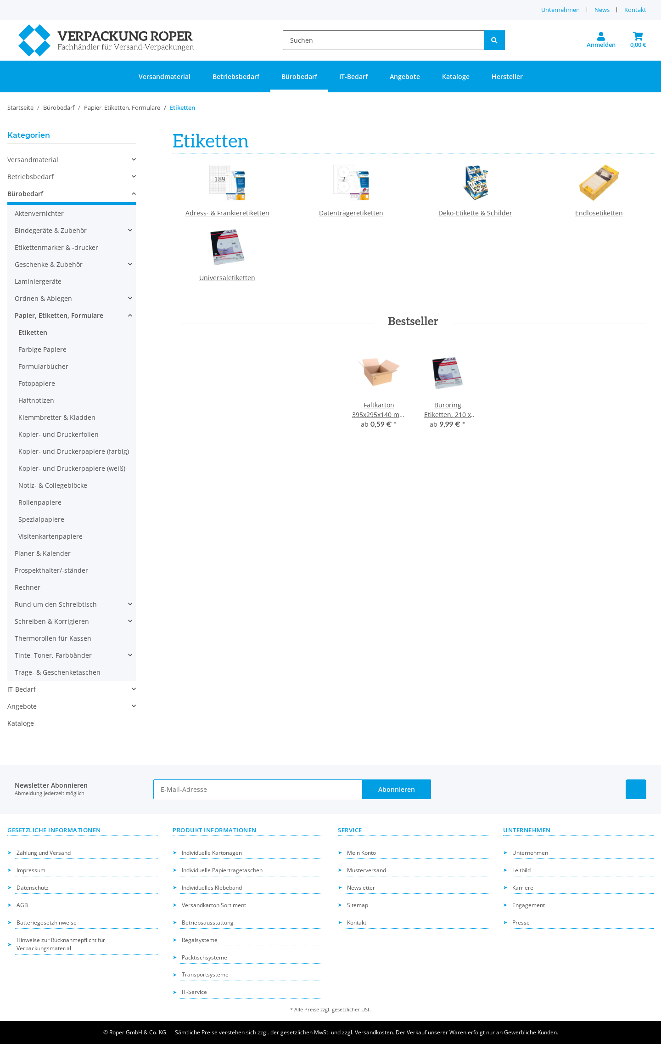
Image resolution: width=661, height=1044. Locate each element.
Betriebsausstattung (208, 922)
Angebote (22, 706)
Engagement (528, 905)
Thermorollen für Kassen (53, 638)
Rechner (27, 587)
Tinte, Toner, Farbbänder (53, 655)
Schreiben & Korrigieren (52, 621)
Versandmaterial (32, 159)
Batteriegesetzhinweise (47, 922)
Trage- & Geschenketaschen (58, 672)
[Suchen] (383, 40)
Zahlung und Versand (44, 853)
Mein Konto (361, 853)
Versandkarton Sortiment (214, 905)
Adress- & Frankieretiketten (227, 213)
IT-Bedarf (21, 689)
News (602, 10)
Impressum (31, 870)
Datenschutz (33, 888)
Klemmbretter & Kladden (56, 417)
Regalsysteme (200, 940)
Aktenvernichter (39, 213)
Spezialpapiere (41, 519)
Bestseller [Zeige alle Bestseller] (413, 322)
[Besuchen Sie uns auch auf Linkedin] (636, 789)
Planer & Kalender (43, 553)
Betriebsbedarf (30, 176)
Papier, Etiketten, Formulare (59, 315)
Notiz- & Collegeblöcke (52, 485)
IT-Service (194, 992)
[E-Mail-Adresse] (257, 789)
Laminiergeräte (38, 281)
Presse (521, 922)
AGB (22, 905)
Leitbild (521, 870)
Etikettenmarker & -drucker (56, 247)
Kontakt (635, 10)
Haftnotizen (36, 400)
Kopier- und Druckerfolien (58, 434)
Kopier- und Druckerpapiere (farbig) (73, 451)
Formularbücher (43, 366)
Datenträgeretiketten (351, 213)
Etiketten (32, 332)
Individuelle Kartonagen (212, 853)
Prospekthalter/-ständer (51, 570)
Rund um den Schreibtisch (56, 604)
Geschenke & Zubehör (49, 264)
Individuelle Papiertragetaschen (222, 870)
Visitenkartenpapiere (50, 536)
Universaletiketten (227, 277)
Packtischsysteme (204, 957)
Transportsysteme (205, 974)
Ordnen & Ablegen (43, 298)
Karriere (522, 888)
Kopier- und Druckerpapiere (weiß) (71, 468)
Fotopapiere (36, 383)
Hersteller (507, 76)
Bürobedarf (25, 193)
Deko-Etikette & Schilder (475, 213)
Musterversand (366, 870)
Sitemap (357, 905)
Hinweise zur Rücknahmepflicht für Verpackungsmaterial (61, 944)
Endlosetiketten (599, 213)
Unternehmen (560, 10)
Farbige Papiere (42, 349)
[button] (601, 40)
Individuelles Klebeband (212, 888)
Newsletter (361, 888)
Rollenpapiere (40, 502)
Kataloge (20, 723)
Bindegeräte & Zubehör (51, 230)
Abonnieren (396, 789)
